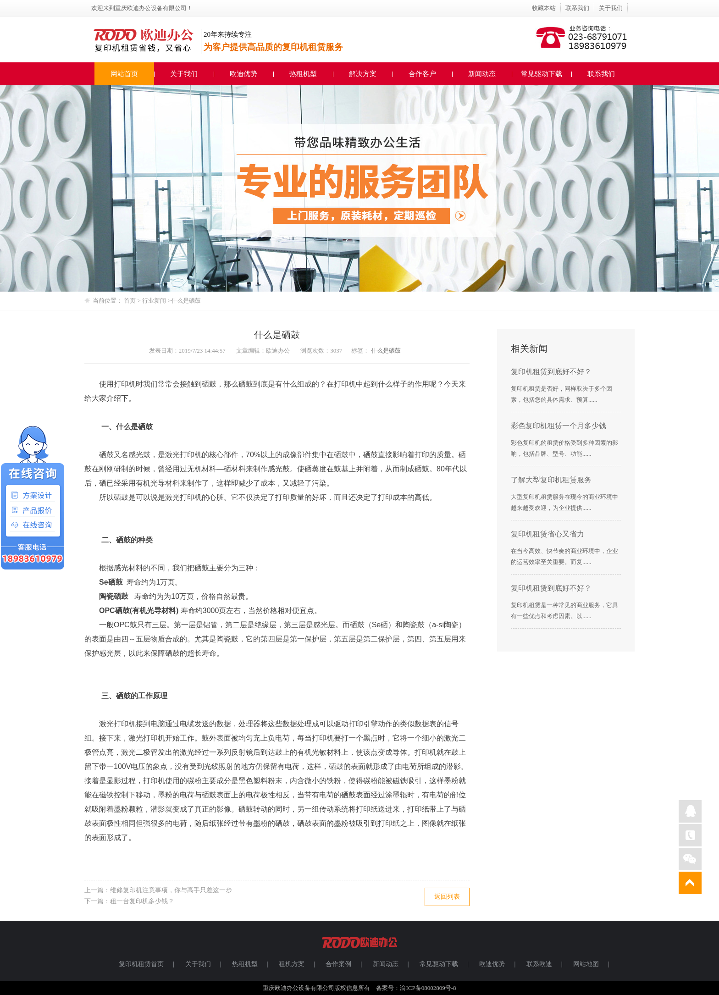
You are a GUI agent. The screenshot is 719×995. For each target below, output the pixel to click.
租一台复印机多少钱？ (142, 901)
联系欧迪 (539, 964)
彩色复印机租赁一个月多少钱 (558, 426)
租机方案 (291, 964)
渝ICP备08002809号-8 (428, 987)
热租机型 (303, 73)
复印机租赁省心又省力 (547, 534)
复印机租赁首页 (141, 964)
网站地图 (586, 964)
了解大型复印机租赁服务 (551, 480)
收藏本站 (544, 8)
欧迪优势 (243, 73)
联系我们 (577, 8)
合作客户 (422, 73)
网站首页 (124, 73)
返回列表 (447, 896)
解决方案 (362, 73)
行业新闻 (154, 300)
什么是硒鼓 (186, 300)
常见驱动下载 (541, 73)
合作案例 (338, 964)
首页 (130, 300)
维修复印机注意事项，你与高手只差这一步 (171, 890)
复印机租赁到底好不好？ (551, 372)
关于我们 (611, 8)
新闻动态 (482, 73)
